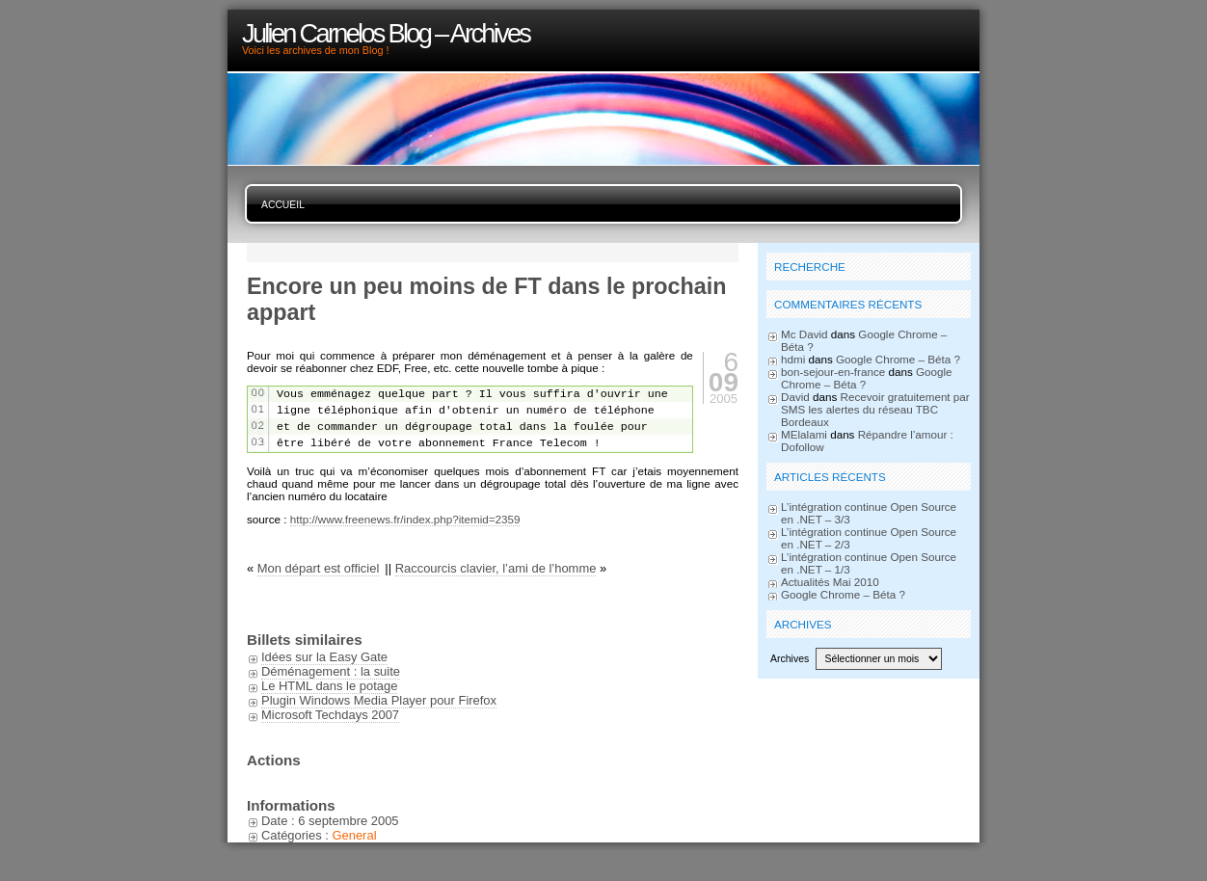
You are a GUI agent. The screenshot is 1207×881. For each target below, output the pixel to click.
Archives (789, 659)
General (354, 835)
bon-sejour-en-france (833, 371)
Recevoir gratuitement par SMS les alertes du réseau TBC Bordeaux (875, 409)
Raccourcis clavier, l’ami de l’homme (496, 568)
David (795, 396)
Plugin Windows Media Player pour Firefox (378, 700)
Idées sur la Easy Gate (324, 657)
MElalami (804, 434)
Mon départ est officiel (318, 568)
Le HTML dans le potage (329, 686)
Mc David (804, 334)
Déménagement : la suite (330, 671)
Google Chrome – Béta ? (898, 359)
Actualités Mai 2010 (830, 581)
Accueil (283, 205)
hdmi (793, 359)
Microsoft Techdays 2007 (330, 714)
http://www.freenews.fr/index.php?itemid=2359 (405, 519)
